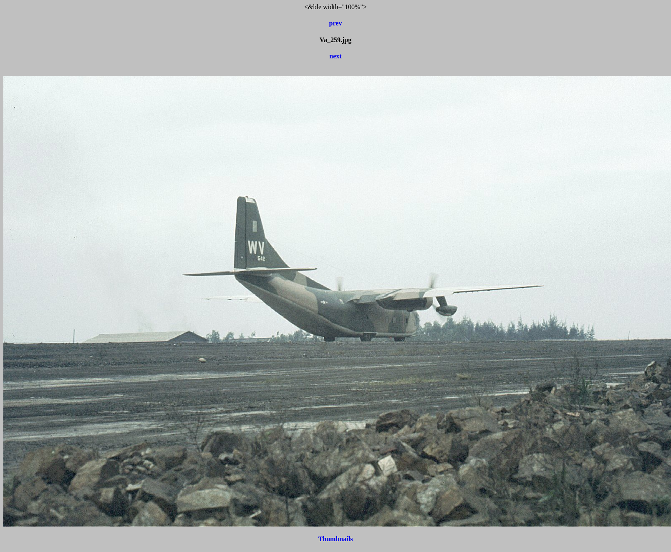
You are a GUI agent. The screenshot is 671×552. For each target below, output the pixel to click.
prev (335, 23)
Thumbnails (335, 538)
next (335, 56)
